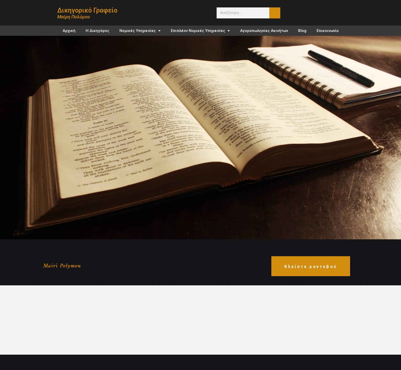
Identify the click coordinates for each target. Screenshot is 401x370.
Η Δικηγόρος (97, 30)
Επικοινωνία (328, 30)
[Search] (274, 12)
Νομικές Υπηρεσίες (140, 30)
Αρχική (69, 30)
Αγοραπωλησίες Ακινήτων (264, 30)
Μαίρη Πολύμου (73, 16)
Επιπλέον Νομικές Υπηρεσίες (200, 30)
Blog (302, 30)
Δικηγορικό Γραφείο (87, 10)
